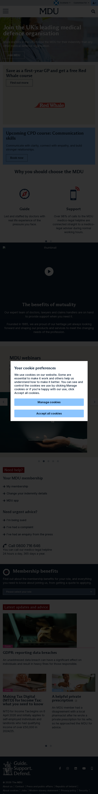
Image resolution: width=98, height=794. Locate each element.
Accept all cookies (49, 413)
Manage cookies (49, 402)
